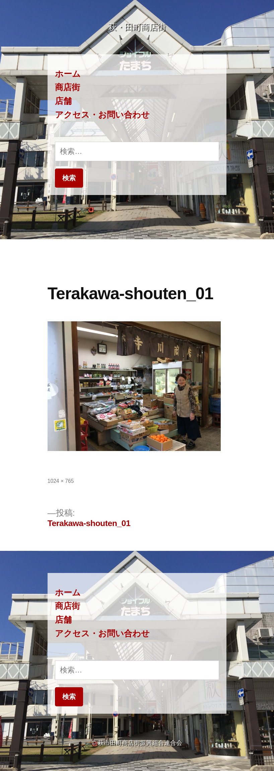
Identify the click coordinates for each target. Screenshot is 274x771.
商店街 (67, 87)
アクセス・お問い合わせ (102, 114)
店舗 (63, 101)
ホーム (68, 73)
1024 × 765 (61, 481)
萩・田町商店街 (137, 26)
